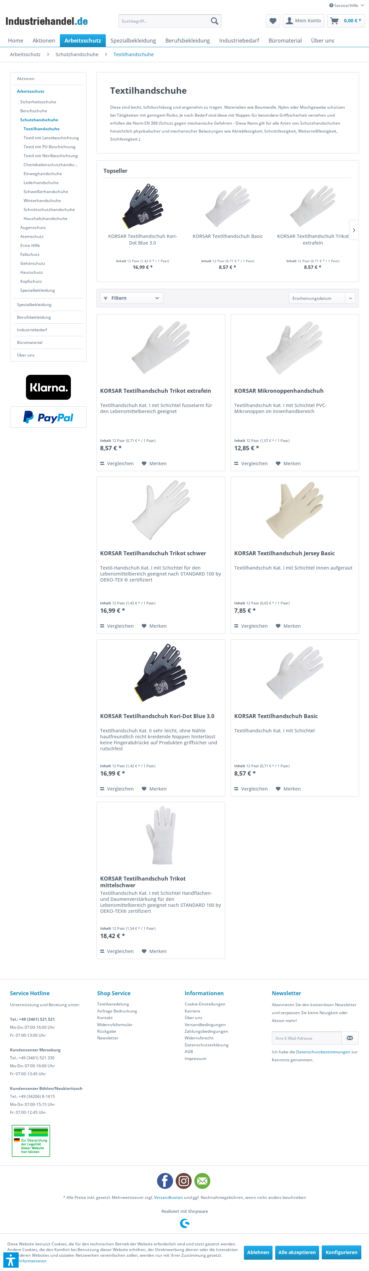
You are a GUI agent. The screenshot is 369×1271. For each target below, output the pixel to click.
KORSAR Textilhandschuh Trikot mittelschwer (143, 882)
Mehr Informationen (27, 1261)
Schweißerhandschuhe (46, 191)
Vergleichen (117, 463)
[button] (11, 1260)
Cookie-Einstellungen (205, 1004)
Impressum (195, 1058)
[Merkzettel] (273, 21)
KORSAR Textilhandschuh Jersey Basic (284, 553)
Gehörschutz (32, 263)
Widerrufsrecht (199, 1038)
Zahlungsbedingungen (206, 1031)
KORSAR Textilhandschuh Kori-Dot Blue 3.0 (142, 239)
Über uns (26, 355)
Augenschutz (33, 227)
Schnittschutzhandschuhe (49, 209)
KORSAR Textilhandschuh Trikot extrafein (313, 239)
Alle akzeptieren (297, 1252)
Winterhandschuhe (42, 200)
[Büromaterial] (285, 40)
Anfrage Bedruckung (117, 1011)
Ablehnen (258, 1252)
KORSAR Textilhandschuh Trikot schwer (153, 553)
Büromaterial (29, 342)
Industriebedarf (32, 330)
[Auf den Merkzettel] (154, 464)
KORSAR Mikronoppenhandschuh (279, 390)
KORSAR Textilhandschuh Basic (228, 236)
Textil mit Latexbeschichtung (51, 138)
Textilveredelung (113, 1004)
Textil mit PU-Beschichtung (50, 147)
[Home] (15, 40)
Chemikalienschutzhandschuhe (53, 164)
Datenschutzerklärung (207, 1045)
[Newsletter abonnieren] (350, 1038)
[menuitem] (170, 21)
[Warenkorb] (346, 21)
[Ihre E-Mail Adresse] (307, 1038)
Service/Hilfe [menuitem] (344, 5)
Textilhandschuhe (42, 129)
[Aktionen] (44, 40)
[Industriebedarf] (239, 40)
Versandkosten (168, 1197)
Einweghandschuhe (43, 173)
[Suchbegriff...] (170, 21)
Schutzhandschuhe (39, 120)
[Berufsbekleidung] (188, 40)
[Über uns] (322, 40)
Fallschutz (30, 254)
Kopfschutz (31, 281)
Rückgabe (106, 1031)
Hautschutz (31, 272)
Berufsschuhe (33, 111)
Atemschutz (32, 236)
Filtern (115, 298)
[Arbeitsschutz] (83, 40)
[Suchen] (215, 21)
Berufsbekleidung (34, 317)
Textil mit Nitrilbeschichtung (51, 156)
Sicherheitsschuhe (38, 102)
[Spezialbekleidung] (133, 40)
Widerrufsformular (114, 1024)
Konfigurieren (341, 1252)
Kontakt (105, 1017)
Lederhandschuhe (41, 182)
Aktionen (26, 78)
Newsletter (107, 1038)
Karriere (192, 1011)
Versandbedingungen (205, 1024)
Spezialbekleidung (37, 290)
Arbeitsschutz (30, 91)
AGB (189, 1051)
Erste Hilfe (30, 245)
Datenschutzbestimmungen (323, 1052)
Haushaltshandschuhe (46, 218)
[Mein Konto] (303, 21)
